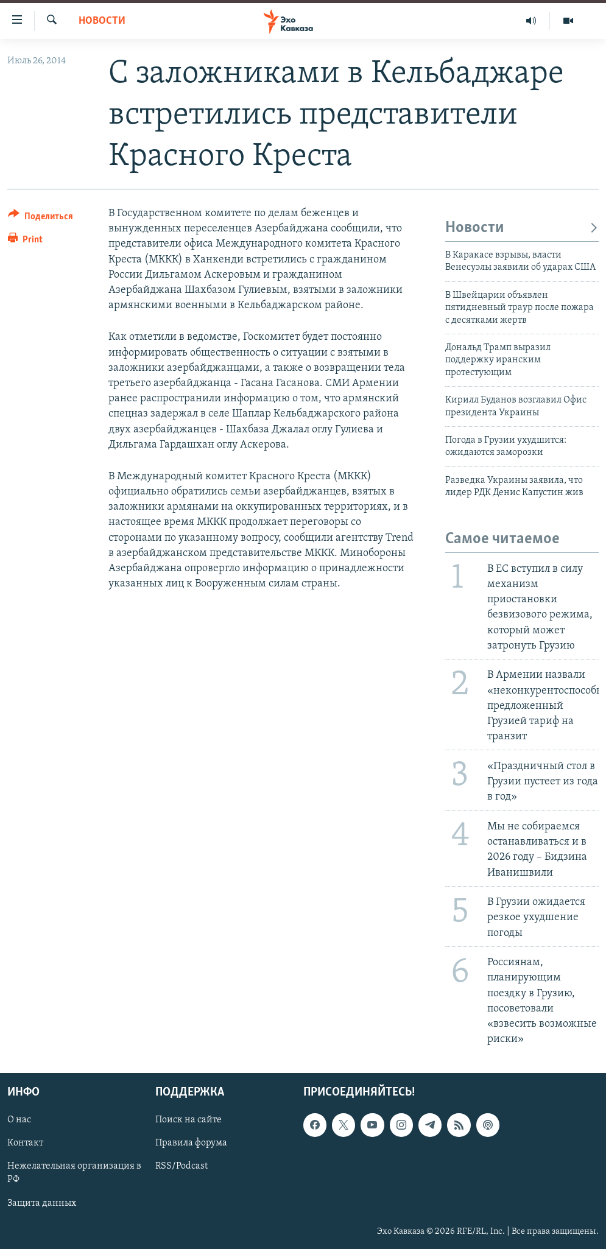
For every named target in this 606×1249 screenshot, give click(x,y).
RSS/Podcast (181, 1167)
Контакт (25, 1144)
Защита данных (41, 1203)
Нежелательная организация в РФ (74, 1173)
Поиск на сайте (188, 1120)
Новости (102, 21)
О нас (19, 1120)
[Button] (40, 218)
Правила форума (191, 1144)
